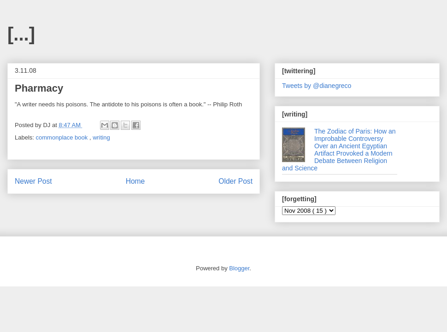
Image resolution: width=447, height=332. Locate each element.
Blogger (239, 268)
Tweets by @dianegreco (316, 85)
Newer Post (33, 181)
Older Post (235, 181)
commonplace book (62, 137)
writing (101, 137)
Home (135, 181)
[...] (21, 34)
